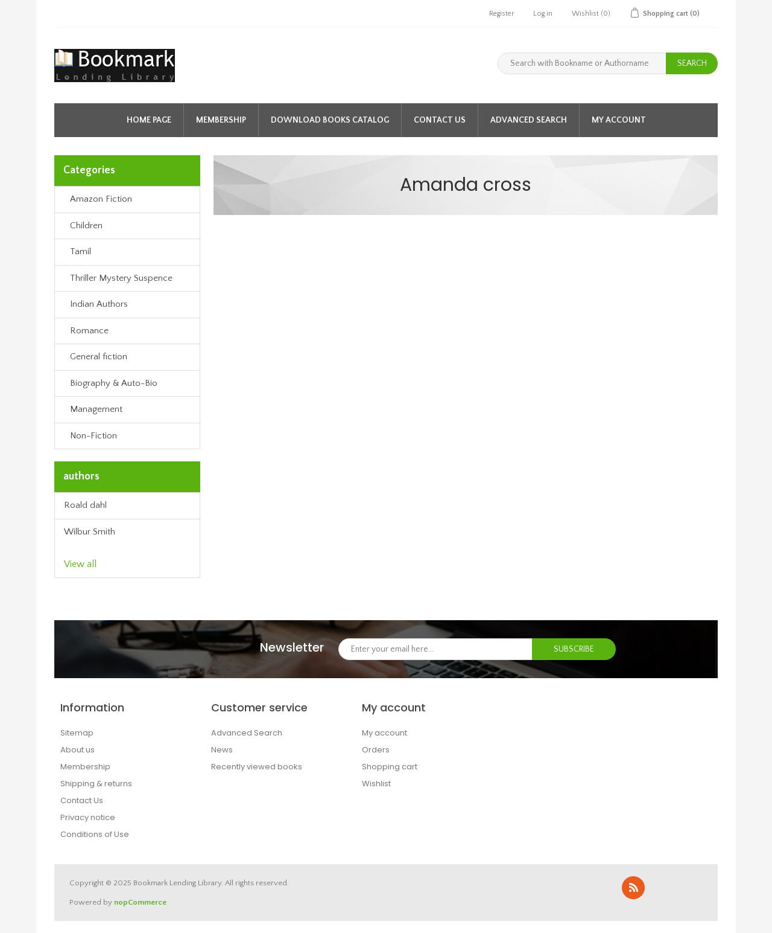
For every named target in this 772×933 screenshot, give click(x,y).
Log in (542, 14)
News (222, 749)
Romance (89, 330)
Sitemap (76, 733)
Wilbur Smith (89, 532)
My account (619, 120)
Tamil (80, 251)
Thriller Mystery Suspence (121, 278)
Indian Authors (99, 304)
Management (96, 409)
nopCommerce (140, 902)
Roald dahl (85, 505)
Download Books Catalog (330, 120)
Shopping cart (389, 766)
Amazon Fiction (101, 199)
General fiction (98, 356)
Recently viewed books (256, 766)
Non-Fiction (93, 436)
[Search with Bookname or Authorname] (582, 63)
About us (77, 749)
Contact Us (440, 120)
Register (501, 14)
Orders (376, 749)
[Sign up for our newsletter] (435, 649)
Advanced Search (528, 120)
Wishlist (376, 783)
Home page (149, 120)
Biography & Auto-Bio (113, 383)
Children (86, 225)
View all (80, 564)
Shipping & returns (96, 783)
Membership (221, 120)
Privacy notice (87, 817)
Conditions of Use (94, 834)
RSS (633, 887)
